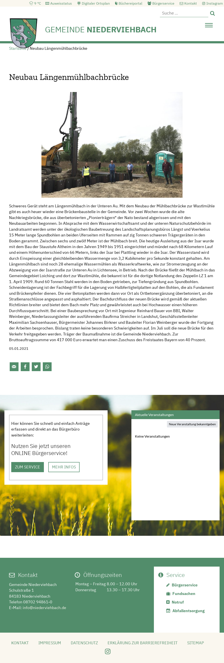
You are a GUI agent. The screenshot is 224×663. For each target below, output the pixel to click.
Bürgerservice (163, 3)
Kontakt (190, 3)
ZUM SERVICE (27, 467)
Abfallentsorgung (188, 610)
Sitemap (195, 642)
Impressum (49, 642)
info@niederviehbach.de (44, 607)
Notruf (178, 602)
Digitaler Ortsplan (96, 3)
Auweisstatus (61, 3)
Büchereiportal (130, 3)
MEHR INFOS (64, 467)
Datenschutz (84, 642)
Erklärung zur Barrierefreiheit (142, 642)
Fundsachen (183, 593)
